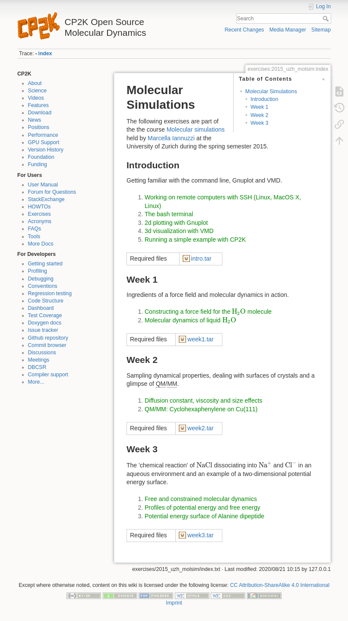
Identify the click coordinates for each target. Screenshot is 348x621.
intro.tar (201, 258)
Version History (45, 150)
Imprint (174, 603)
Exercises (39, 214)
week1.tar (200, 339)
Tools (34, 236)
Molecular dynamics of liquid (190, 320)
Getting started (45, 264)
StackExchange (46, 199)
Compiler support (48, 375)
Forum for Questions (52, 192)
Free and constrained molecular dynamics (201, 498)
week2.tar (200, 428)
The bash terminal (169, 214)
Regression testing (50, 293)
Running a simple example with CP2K (195, 239)
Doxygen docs (45, 323)
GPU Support (44, 142)
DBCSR (37, 367)
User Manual (43, 185)
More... (36, 382)
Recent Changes (244, 30)
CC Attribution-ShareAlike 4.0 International (279, 585)
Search (327, 19)
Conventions (42, 286)
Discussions (42, 353)
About (35, 83)
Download (39, 113)
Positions (39, 127)
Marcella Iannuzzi (171, 138)
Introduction (264, 99)
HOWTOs (39, 207)
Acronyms (39, 221)
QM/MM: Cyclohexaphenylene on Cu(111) (201, 409)
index (45, 53)
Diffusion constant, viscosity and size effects (204, 400)
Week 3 (259, 123)
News (34, 120)
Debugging (41, 279)
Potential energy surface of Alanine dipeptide (204, 516)
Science (37, 91)
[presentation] (239, 311)
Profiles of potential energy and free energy (202, 507)
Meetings (39, 360)
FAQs (34, 229)
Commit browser (47, 345)
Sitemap (321, 30)
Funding (37, 164)
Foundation (41, 157)
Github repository (48, 338)
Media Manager (287, 30)
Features (38, 105)
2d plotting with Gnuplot (176, 222)
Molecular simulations (196, 129)
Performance (43, 135)
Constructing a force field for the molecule (208, 311)
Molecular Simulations (271, 91)
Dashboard (41, 308)
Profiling (37, 271)
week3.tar (200, 535)
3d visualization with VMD (179, 230)
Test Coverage (45, 315)
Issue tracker (43, 330)
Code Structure (45, 301)
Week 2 (259, 115)
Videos (36, 98)
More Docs (41, 244)
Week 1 (259, 107)
